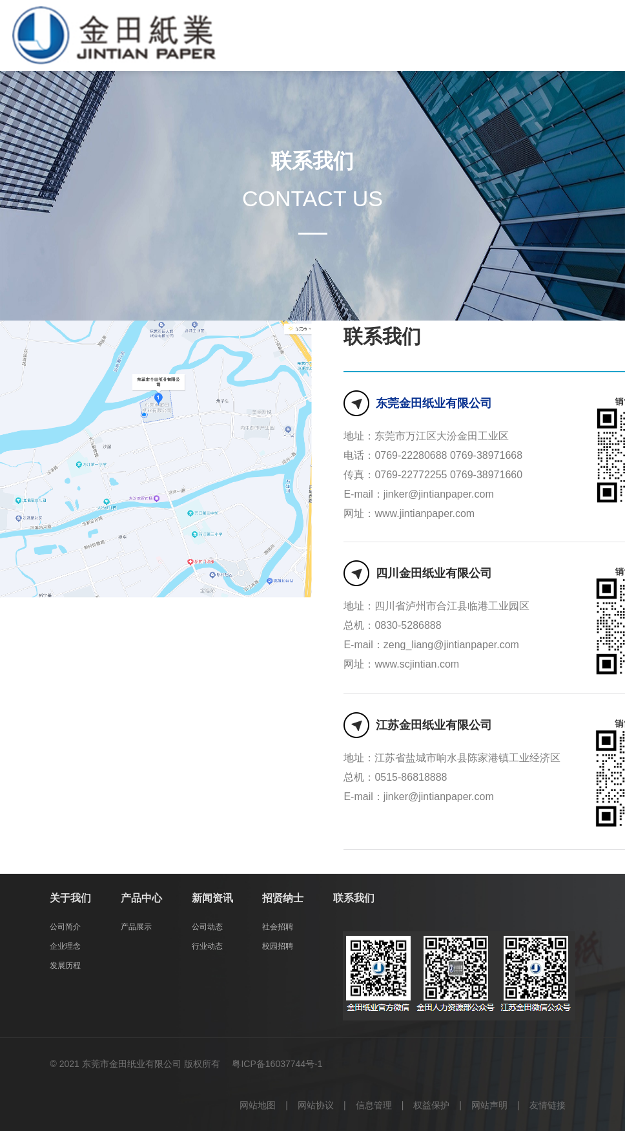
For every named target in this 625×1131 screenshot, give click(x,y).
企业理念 (65, 946)
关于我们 (70, 898)
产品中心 (141, 898)
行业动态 (207, 946)
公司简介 (65, 926)
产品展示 (136, 926)
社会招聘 (277, 926)
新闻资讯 (212, 898)
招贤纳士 (282, 898)
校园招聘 (277, 946)
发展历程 (65, 965)
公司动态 (207, 926)
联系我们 (353, 898)
